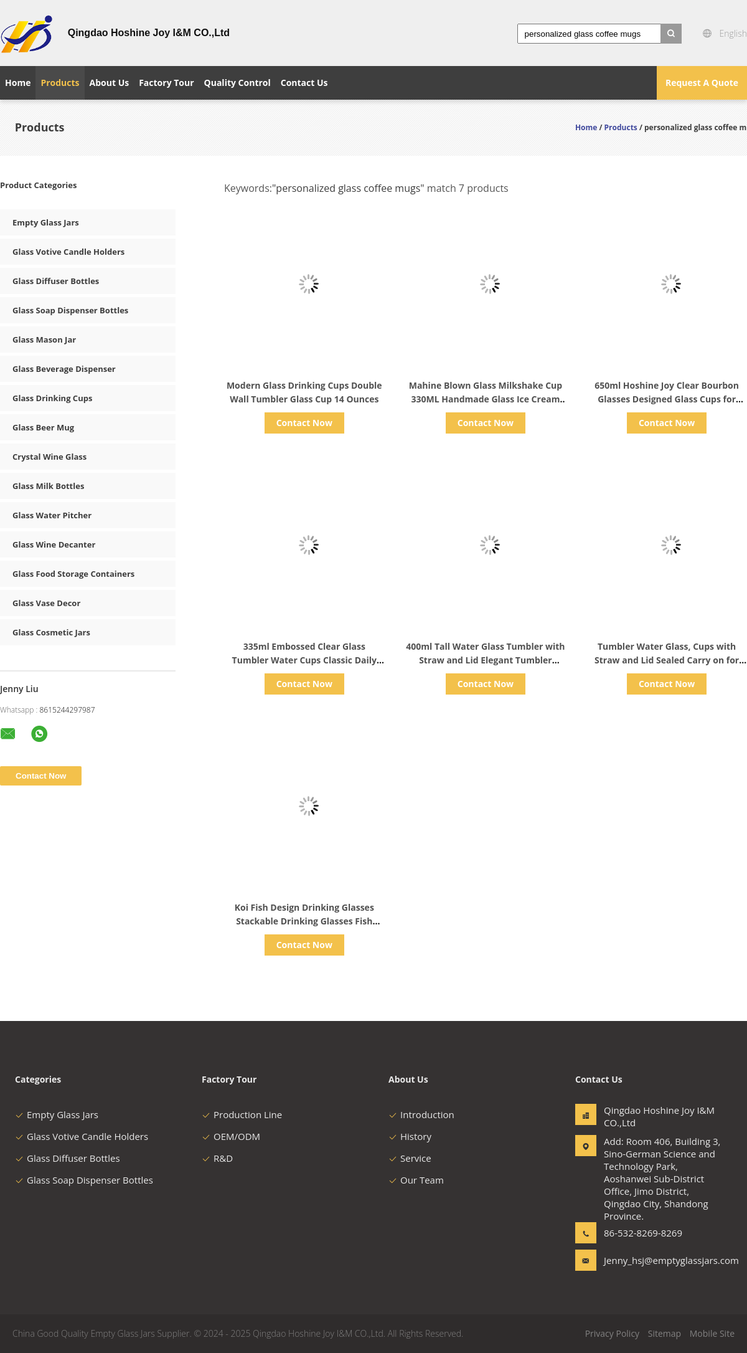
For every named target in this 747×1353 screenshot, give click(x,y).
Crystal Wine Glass (49, 456)
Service (409, 1158)
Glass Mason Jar (44, 339)
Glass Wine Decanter (53, 544)
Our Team (416, 1180)
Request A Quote (701, 82)
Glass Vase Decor (46, 603)
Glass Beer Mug (43, 427)
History (409, 1136)
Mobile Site (712, 1333)
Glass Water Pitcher (52, 515)
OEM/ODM (231, 1136)
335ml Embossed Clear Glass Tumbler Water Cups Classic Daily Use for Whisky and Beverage (304, 660)
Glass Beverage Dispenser (64, 368)
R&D (217, 1158)
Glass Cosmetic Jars (51, 632)
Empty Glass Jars (45, 222)
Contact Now (304, 423)
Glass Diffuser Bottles (55, 281)
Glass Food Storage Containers (73, 573)
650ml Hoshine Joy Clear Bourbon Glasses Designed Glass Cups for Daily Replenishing (666, 399)
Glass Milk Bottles (48, 485)
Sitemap (664, 1333)
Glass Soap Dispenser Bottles (70, 310)
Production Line (242, 1114)
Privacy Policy (612, 1333)
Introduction (421, 1114)
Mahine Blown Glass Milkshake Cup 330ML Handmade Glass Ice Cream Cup (485, 399)
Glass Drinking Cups (52, 398)
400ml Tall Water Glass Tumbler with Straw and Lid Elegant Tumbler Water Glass (485, 660)
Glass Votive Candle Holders (68, 251)
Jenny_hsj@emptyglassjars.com (643, 1260)
